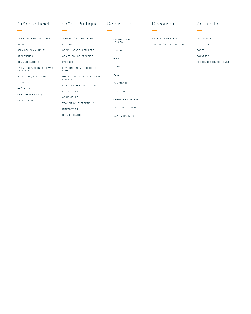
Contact (159, 241)
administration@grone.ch (80, 261)
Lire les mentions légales (38, 309)
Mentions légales (165, 244)
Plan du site (161, 248)
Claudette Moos (99, 80)
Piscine (68, 80)
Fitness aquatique (82, 80)
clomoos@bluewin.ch (79, 189)
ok (217, 306)
